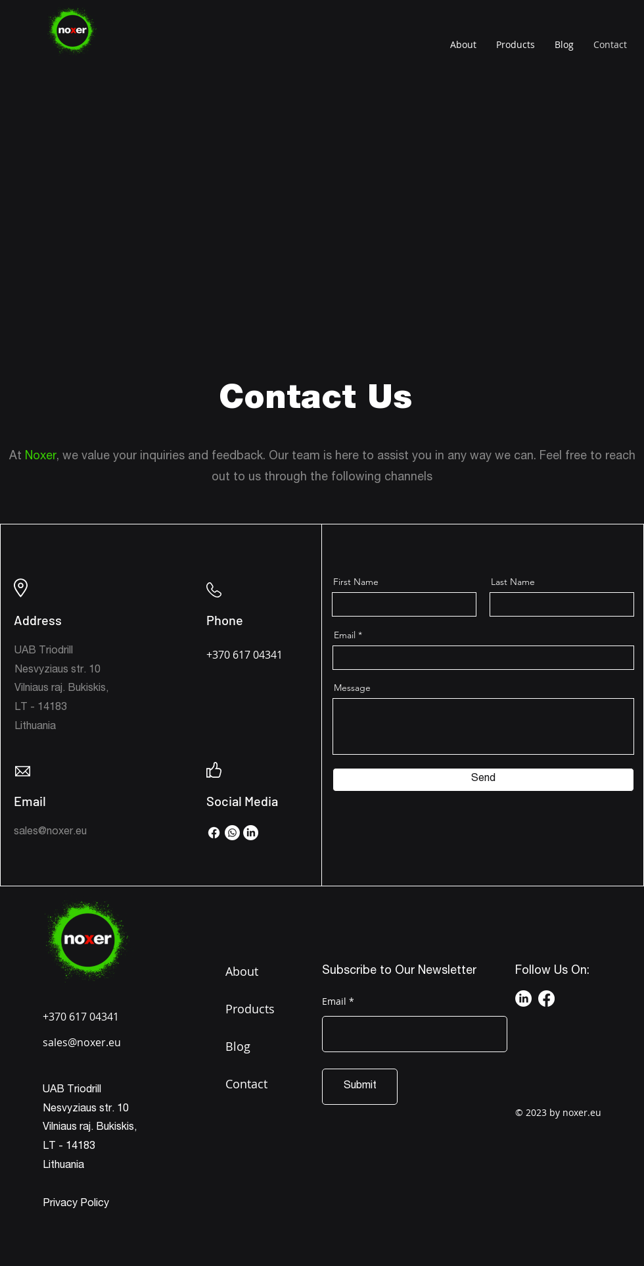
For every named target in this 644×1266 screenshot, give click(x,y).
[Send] (483, 780)
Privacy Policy (76, 1204)
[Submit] (360, 1087)
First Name (356, 581)
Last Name (513, 581)
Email (345, 635)
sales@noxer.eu (50, 832)
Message (352, 687)
